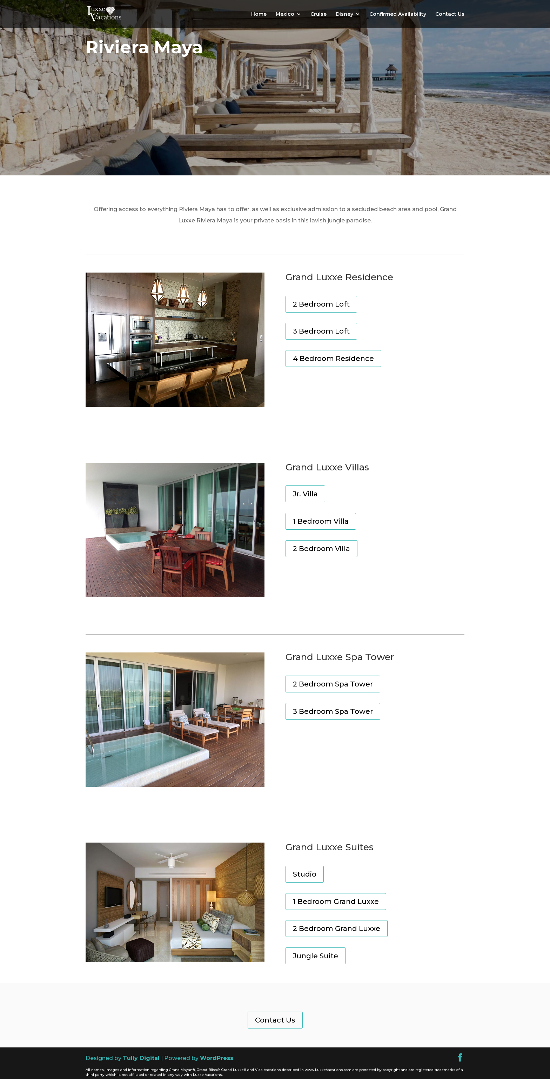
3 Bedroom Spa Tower (333, 711)
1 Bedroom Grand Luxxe (336, 901)
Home (259, 14)
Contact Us (449, 14)
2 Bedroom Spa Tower (333, 684)
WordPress (216, 1058)
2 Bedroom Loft (321, 304)
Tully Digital (141, 1058)
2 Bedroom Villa (321, 548)
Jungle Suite (315, 956)
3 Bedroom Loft (321, 331)
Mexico (285, 14)
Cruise (318, 14)
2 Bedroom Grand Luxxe (336, 928)
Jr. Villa (305, 494)
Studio (304, 874)
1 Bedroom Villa (321, 521)
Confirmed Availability (397, 14)
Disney (344, 14)
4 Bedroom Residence (333, 358)
